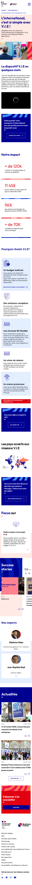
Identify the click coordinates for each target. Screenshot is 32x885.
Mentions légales (7, 833)
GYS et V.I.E (5, 599)
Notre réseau (5, 854)
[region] (16, 100)
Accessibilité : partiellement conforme (14, 865)
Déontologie (5, 841)
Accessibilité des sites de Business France (15, 849)
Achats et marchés (7, 844)
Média (3, 860)
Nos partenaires (6, 862)
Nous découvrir (6, 852)
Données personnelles (8, 838)
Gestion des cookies (8, 846)
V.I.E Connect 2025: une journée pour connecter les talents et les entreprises (15, 729)
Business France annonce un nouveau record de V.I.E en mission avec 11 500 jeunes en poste (16, 767)
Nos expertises (6, 857)
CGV (2, 836)
